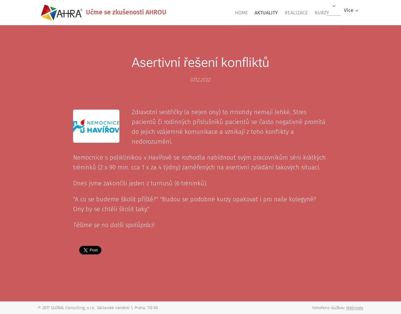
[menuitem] (228, 12)
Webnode (354, 307)
